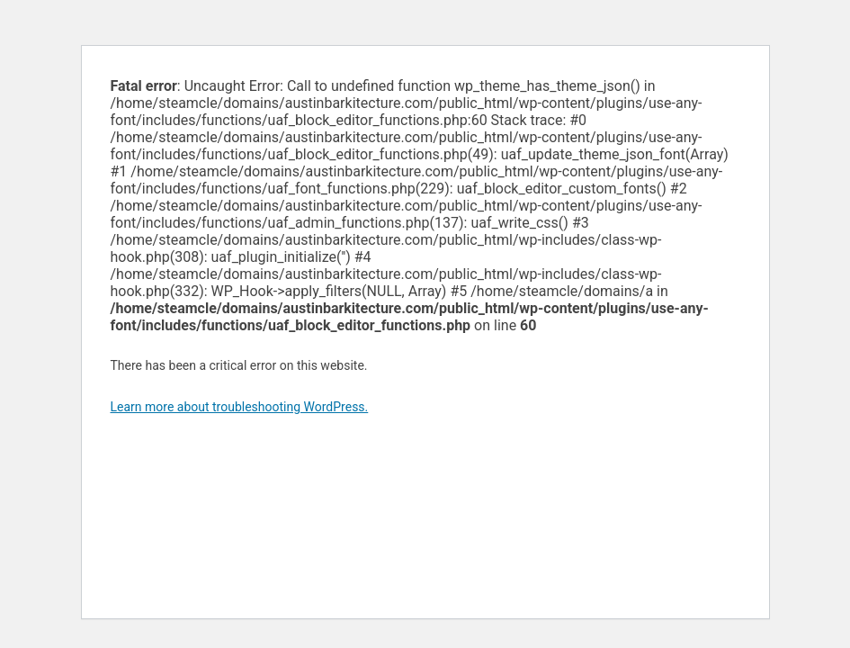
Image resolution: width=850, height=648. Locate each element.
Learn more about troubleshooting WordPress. (240, 407)
